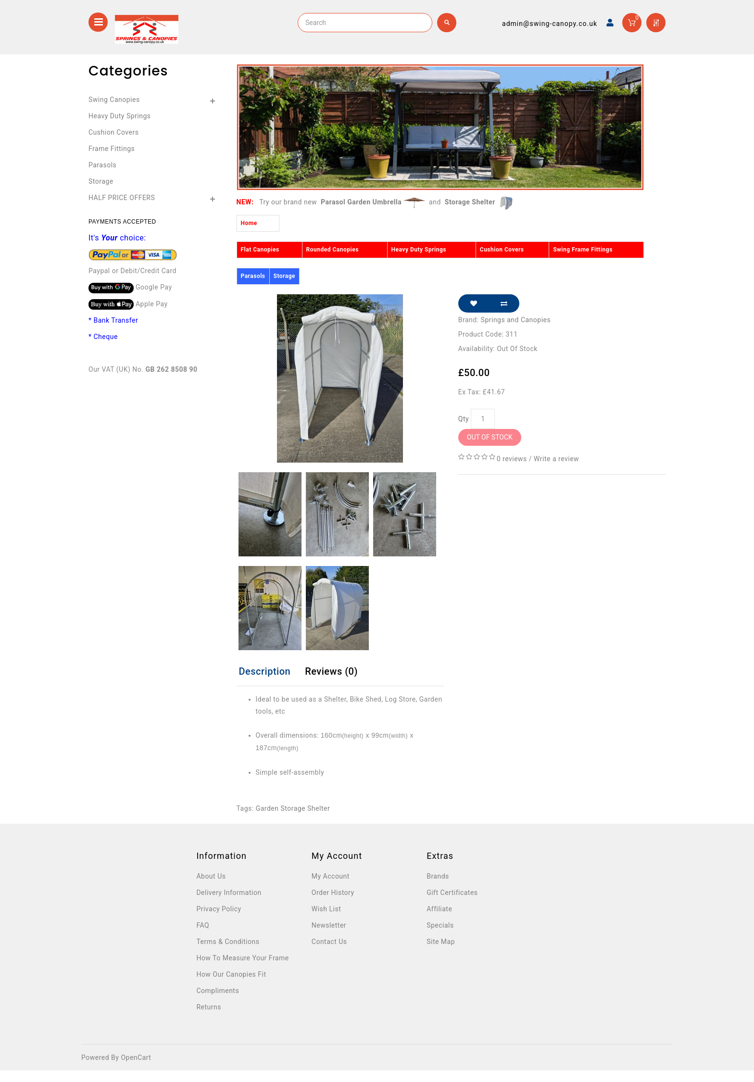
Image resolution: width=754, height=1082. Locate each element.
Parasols (102, 165)
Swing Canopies (114, 99)
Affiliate (439, 909)
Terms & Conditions (227, 941)
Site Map (441, 941)
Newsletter (329, 925)
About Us (211, 876)
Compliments (217, 990)
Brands (438, 876)
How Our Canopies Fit (231, 974)
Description (265, 671)
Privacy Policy (218, 909)
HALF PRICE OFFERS (121, 197)
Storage (100, 181)
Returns (208, 1007)
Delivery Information (228, 892)
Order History (333, 892)
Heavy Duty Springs (119, 116)
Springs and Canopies (516, 320)
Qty (463, 419)
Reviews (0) (331, 671)
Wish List (326, 909)
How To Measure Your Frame (242, 958)
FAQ (202, 925)
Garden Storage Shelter (293, 808)
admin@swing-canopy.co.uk (549, 23)
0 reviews (512, 459)
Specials (440, 925)
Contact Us (329, 941)
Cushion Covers (113, 132)
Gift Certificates (452, 892)
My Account (331, 876)
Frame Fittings (111, 148)
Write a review (556, 459)
